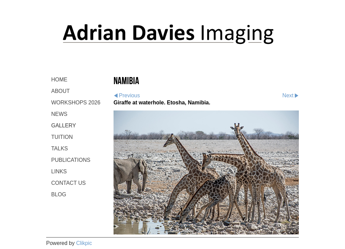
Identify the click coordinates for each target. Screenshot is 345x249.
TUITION (62, 137)
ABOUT (60, 91)
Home (59, 79)
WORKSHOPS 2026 (75, 102)
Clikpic (84, 243)
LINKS (59, 171)
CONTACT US (68, 183)
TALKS (59, 148)
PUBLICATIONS (70, 160)
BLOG (58, 194)
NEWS (59, 114)
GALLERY (63, 125)
